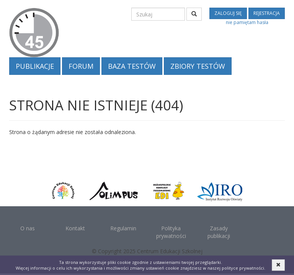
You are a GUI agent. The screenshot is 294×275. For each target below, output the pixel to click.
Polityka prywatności (171, 232)
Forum (81, 66)
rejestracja (266, 13)
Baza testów (132, 66)
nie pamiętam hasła (247, 22)
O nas (27, 228)
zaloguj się (228, 13)
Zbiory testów (197, 66)
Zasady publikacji (218, 232)
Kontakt (75, 228)
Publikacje (35, 66)
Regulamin (123, 228)
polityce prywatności (243, 268)
